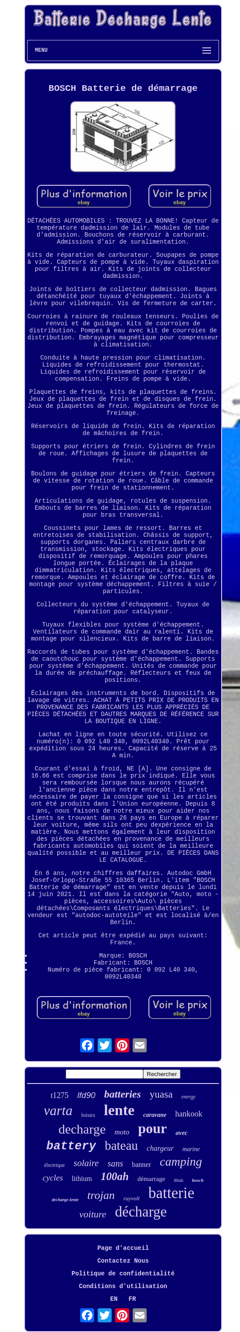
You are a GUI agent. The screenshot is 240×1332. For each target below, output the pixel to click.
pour (152, 1128)
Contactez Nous (123, 1260)
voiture (92, 1214)
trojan (101, 1195)
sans (116, 1163)
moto (121, 1132)
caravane (154, 1115)
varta (58, 1110)
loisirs (88, 1115)
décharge (141, 1212)
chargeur (160, 1148)
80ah (178, 1180)
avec (181, 1132)
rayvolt (132, 1198)
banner (141, 1164)
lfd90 (86, 1095)
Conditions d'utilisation (123, 1286)
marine (191, 1149)
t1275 (60, 1095)
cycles (52, 1177)
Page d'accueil (123, 1248)
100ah (115, 1176)
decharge (82, 1129)
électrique (54, 1165)
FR (132, 1299)
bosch (197, 1180)
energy (188, 1097)
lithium (82, 1178)
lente (119, 1110)
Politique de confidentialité (122, 1273)
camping (181, 1161)
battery (71, 1146)
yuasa (161, 1094)
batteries (122, 1094)
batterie (171, 1193)
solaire (86, 1163)
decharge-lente (65, 1199)
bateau (121, 1145)
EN (114, 1299)
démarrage (151, 1178)
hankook (188, 1113)
